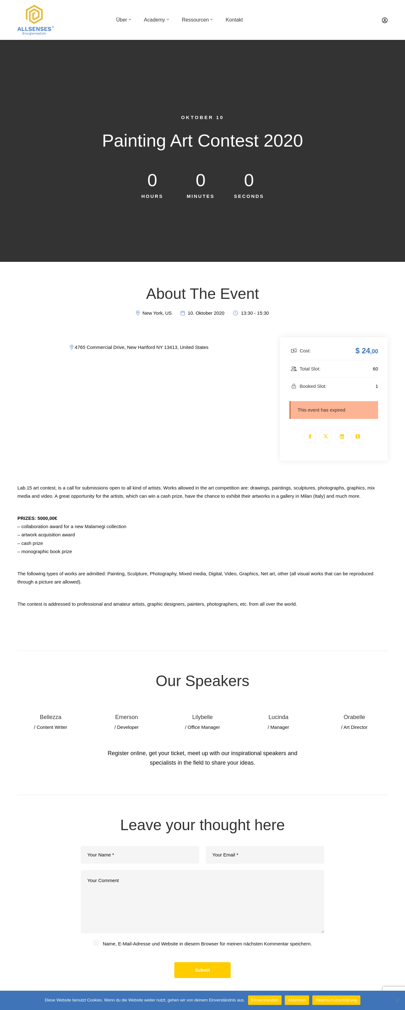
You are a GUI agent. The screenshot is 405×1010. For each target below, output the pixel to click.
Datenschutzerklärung (336, 1000)
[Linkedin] (341, 436)
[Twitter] (326, 436)
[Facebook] (310, 436)
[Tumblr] (357, 436)
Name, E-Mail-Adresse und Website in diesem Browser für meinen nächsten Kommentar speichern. (207, 943)
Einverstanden (264, 1000)
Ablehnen (297, 1000)
